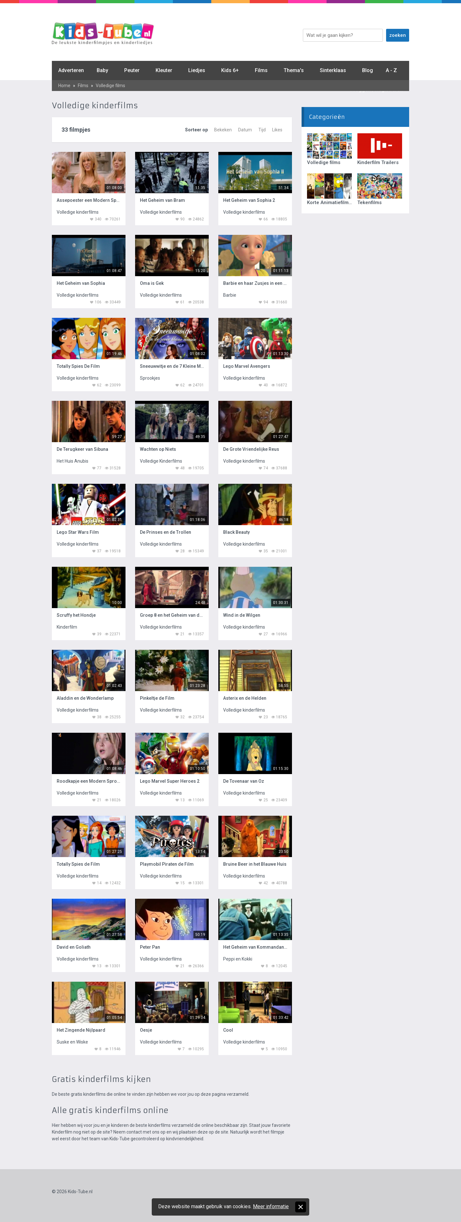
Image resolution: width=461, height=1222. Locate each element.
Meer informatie (271, 1206)
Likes (277, 129)
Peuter (132, 70)
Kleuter (164, 70)
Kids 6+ (230, 70)
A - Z (391, 70)
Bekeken (223, 129)
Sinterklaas (333, 70)
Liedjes (196, 70)
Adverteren (71, 70)
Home (64, 85)
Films (261, 70)
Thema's (294, 70)
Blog (367, 70)
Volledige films (110, 85)
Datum (245, 129)
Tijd (262, 129)
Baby (102, 70)
